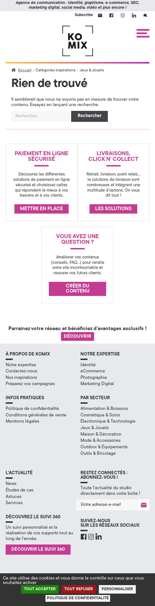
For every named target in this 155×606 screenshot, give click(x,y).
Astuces (13, 497)
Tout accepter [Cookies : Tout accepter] (40, 589)
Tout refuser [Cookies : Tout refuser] (78, 589)
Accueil (24, 70)
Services (14, 503)
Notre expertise (21, 365)
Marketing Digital (97, 384)
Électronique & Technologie (108, 421)
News (11, 484)
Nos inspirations (21, 378)
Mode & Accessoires (100, 440)
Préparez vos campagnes (30, 384)
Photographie (93, 378)
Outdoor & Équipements (104, 447)
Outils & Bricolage (98, 453)
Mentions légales (22, 421)
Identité (88, 365)
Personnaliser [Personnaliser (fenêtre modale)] (117, 589)
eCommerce (92, 371)
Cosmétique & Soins (100, 415)
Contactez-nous (21, 371)
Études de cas (19, 490)
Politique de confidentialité (32, 409)
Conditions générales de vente (36, 415)
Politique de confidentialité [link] (78, 598)
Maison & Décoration (100, 434)
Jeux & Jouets (94, 428)
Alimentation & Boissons (104, 409)
